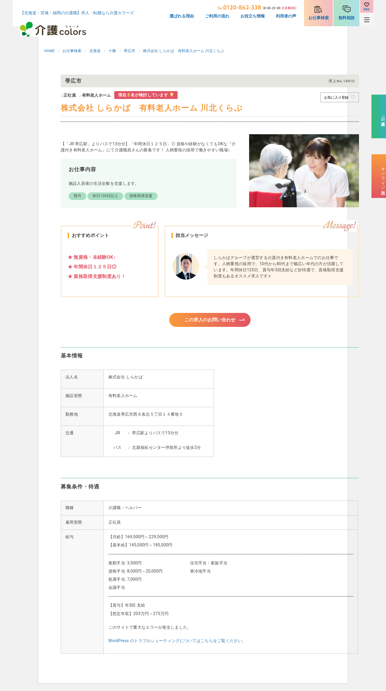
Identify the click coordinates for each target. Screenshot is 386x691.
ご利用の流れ (217, 16)
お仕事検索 (318, 17)
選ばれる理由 (181, 16)
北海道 (95, 51)
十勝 (112, 51)
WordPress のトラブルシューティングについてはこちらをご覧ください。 (177, 642)
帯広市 (129, 51)
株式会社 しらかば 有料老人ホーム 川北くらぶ (183, 51)
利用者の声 (286, 16)
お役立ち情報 (252, 16)
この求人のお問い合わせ (209, 320)
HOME (49, 51)
